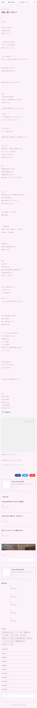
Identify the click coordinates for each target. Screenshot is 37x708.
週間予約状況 (20, 641)
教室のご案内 (11, 2)
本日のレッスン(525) (19, 464)
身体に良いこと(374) (10, 464)
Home (3, 2)
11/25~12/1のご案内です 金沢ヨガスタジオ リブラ (16, 516)
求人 (23, 635)
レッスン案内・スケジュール (23, 2)
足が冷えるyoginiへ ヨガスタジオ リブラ (20, 619)
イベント (18, 632)
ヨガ (5, 635)
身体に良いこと (7, 638)
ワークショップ (7, 641)
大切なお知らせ (7, 632)
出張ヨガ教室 (20, 638)
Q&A (29, 638)
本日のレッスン (7, 644)
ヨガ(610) (3, 464)
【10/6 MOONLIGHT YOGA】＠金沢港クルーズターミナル (17, 501)
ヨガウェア (14, 635)
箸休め (26, 632)
